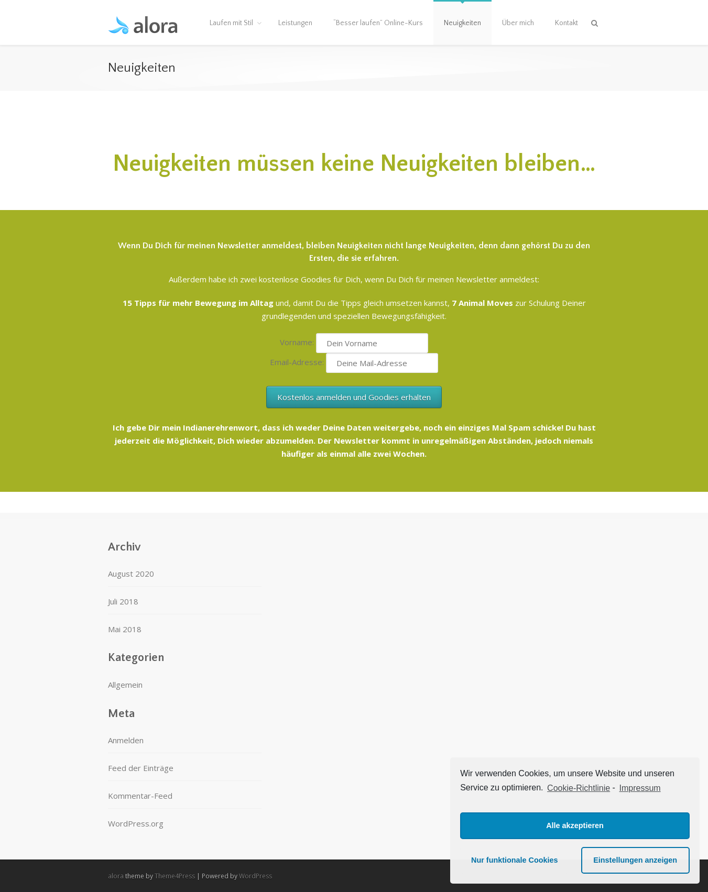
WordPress (255, 876)
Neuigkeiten (462, 23)
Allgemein (125, 684)
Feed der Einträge (140, 768)
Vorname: (298, 342)
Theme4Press (175, 876)
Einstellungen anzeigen (635, 860)
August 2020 (131, 573)
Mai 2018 (124, 629)
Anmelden (126, 740)
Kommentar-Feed (140, 795)
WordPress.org (136, 823)
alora (116, 876)
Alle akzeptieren (575, 825)
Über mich (518, 23)
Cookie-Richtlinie (578, 788)
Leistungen (295, 23)
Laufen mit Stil (231, 23)
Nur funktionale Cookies (514, 860)
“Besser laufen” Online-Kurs (378, 23)
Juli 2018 (123, 601)
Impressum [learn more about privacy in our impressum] (640, 788)
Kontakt (566, 23)
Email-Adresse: (298, 362)
